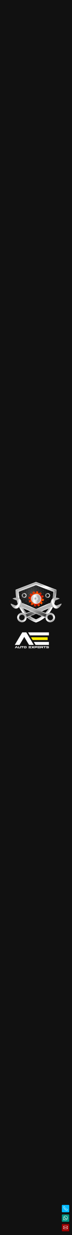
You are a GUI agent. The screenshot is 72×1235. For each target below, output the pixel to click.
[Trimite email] (65, 1227)
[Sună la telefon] (65, 1208)
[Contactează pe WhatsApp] (65, 1218)
